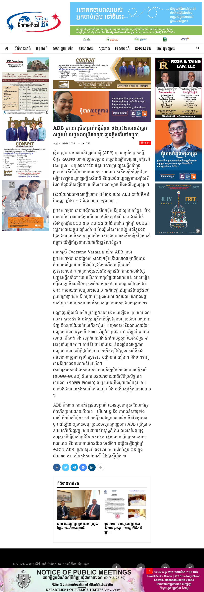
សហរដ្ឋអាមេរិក (63, 48)
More (162, 48)
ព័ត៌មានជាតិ (22, 48)
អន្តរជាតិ (42, 48)
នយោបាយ (85, 48)
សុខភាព (104, 48)
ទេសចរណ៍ (122, 48)
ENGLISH (143, 48)
